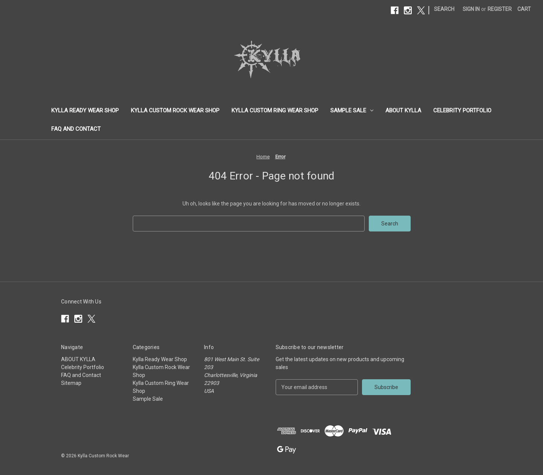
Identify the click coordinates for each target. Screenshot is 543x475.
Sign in (471, 9)
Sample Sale (351, 110)
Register (500, 9)
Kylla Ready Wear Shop (85, 110)
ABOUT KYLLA (403, 110)
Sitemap (71, 383)
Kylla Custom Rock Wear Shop (175, 110)
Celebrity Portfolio (462, 110)
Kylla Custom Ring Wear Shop (275, 110)
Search (444, 9)
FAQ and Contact (76, 129)
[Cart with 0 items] (524, 9)
